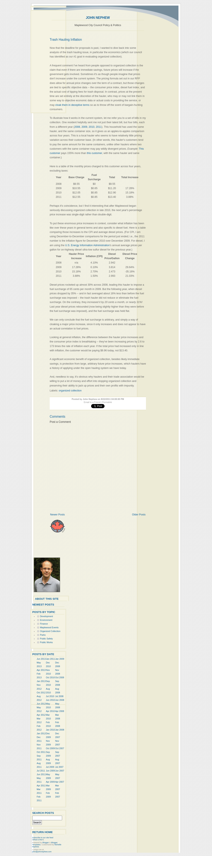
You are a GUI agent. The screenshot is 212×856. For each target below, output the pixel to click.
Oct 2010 (50, 677)
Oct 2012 (41, 692)
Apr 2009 (50, 782)
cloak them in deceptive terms (72, 105)
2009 (84, 126)
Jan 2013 (41, 681)
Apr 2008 (59, 711)
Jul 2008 (59, 696)
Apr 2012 (41, 715)
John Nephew (98, 17)
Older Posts (139, 514)
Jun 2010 (50, 700)
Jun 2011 (41, 774)
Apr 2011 (41, 785)
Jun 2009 (50, 770)
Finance (44, 623)
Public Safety (46, 638)
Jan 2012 (41, 733)
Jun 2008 (59, 700)
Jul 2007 (59, 767)
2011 (99, 126)
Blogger (45, 843)
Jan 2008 (59, 729)
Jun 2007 (59, 770)
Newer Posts (57, 514)
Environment (46, 620)
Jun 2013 (41, 659)
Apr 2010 (50, 711)
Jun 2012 (41, 703)
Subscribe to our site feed (42, 838)
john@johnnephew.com (42, 852)
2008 (77, 126)
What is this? (38, 840)
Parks (43, 635)
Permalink (107, 402)
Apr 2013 (41, 670)
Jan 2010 (50, 729)
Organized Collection (50, 631)
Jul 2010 (50, 696)
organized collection (70, 390)
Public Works (46, 642)
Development (46, 616)
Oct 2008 (59, 677)
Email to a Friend (92, 402)
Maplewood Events (49, 627)
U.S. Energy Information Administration (87, 245)
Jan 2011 (50, 659)
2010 (91, 126)
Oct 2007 (59, 748)
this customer (94, 153)
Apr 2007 (59, 782)
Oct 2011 (41, 752)
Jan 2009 (59, 659)
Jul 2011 (41, 770)
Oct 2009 (50, 748)
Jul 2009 (50, 767)
